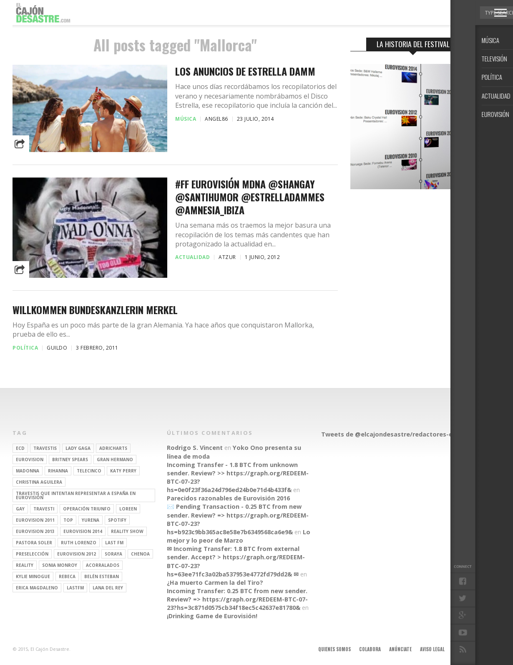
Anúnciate (400, 649)
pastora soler (34, 543)
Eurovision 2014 (82, 531)
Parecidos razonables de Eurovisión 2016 (228, 498)
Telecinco (89, 471)
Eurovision (29, 459)
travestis (45, 448)
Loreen (128, 509)
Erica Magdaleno (37, 588)
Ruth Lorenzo (78, 543)
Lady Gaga (78, 448)
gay (20, 509)
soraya (113, 554)
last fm (114, 543)
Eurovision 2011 (35, 520)
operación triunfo (87, 509)
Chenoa (140, 554)
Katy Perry (123, 471)
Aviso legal (432, 649)
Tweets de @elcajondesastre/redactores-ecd (390, 434)
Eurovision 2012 (76, 554)
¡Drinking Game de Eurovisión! (212, 616)
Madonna (27, 471)
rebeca (67, 576)
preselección (32, 554)
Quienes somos (334, 649)
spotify (117, 520)
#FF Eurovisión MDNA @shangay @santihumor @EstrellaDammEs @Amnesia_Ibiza (249, 197)
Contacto (464, 649)
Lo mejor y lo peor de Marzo (238, 536)
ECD (20, 448)
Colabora (370, 649)
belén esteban (101, 576)
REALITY (24, 565)
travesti (43, 509)
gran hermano (115, 459)
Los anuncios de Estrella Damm (245, 71)
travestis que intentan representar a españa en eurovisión (76, 495)
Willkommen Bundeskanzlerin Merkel (95, 309)
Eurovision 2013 (35, 531)
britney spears (70, 459)
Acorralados (102, 565)
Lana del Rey (108, 588)
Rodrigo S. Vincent (195, 448)
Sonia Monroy (59, 565)
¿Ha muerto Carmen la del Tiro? (215, 582)
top (68, 520)
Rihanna (58, 471)
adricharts (113, 448)
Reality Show (127, 531)
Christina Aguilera (39, 482)
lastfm (75, 588)
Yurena (90, 520)
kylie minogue (33, 576)
